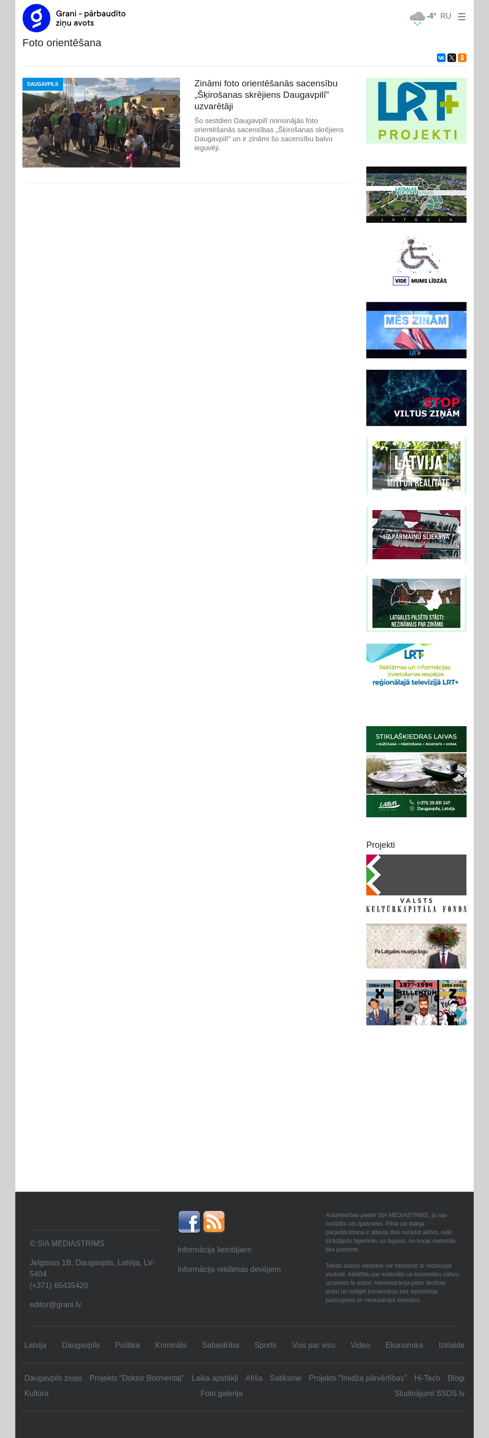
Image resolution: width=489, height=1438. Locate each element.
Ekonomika (404, 1345)
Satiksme (285, 1378)
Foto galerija (222, 1393)
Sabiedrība (220, 1345)
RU (445, 16)
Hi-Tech (427, 1378)
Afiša (254, 1378)
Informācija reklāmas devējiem (229, 1269)
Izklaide (452, 1345)
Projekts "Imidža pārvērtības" (358, 1378)
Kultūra (36, 1393)
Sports (265, 1345)
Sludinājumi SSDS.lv (429, 1393)
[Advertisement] (244, 1120)
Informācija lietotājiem (215, 1250)
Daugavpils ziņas (53, 1378)
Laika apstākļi (214, 1378)
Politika (127, 1345)
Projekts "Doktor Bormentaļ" (137, 1378)
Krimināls (171, 1345)
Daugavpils (81, 1345)
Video (360, 1345)
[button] (460, 16)
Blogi (456, 1378)
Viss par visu (313, 1345)
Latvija (35, 1345)
